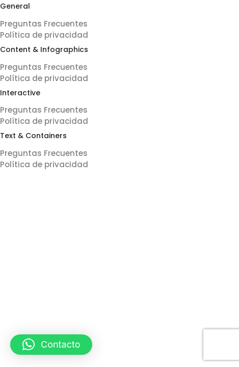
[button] (51, 344)
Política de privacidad (44, 35)
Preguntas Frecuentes (44, 23)
